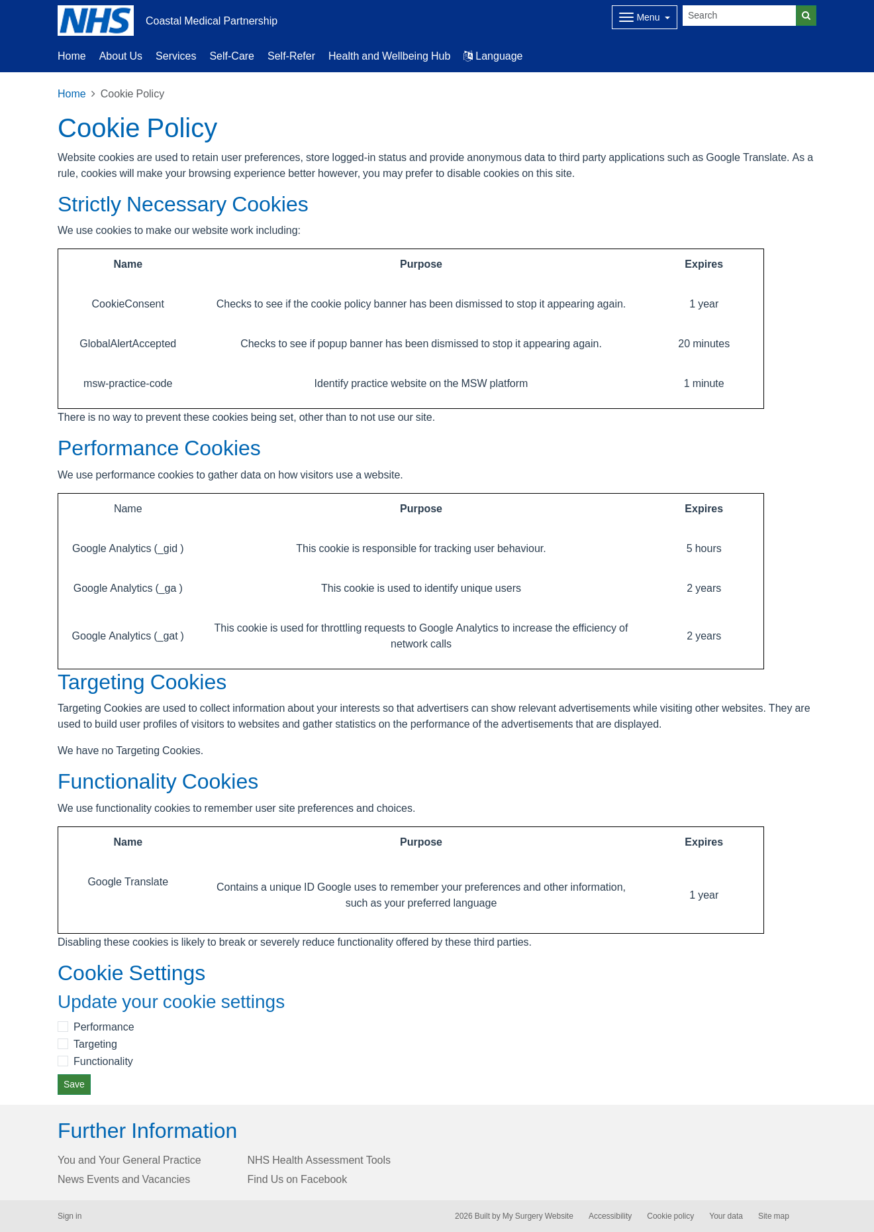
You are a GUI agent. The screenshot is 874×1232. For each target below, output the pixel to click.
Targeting (95, 1043)
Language (492, 55)
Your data (726, 1216)
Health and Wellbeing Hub (389, 55)
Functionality (103, 1061)
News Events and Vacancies (124, 1179)
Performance (103, 1026)
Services (176, 55)
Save (74, 1084)
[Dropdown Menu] (644, 17)
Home (72, 55)
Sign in (69, 1216)
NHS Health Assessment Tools (319, 1159)
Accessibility (610, 1216)
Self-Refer (291, 55)
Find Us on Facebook (298, 1179)
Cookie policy (670, 1216)
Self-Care (231, 55)
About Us (120, 55)
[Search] (740, 15)
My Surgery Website (538, 1216)
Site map (773, 1216)
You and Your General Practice (129, 1159)
